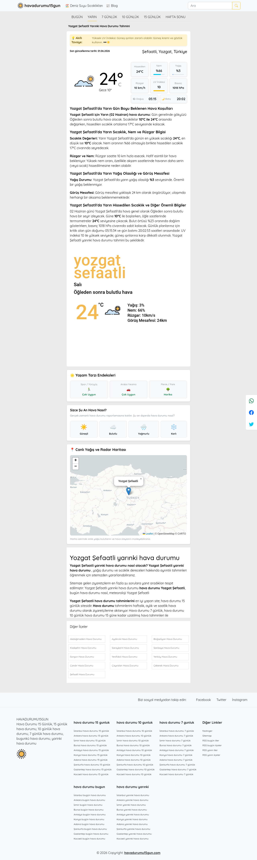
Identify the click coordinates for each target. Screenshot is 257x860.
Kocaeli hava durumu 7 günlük (176, 774)
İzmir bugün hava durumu (88, 804)
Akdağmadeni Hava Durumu (86, 638)
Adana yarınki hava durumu (132, 824)
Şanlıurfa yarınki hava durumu (133, 828)
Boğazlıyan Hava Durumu (168, 638)
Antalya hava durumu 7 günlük (177, 750)
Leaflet (148, 533)
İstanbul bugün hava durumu (90, 795)
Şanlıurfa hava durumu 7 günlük (177, 764)
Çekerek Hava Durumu (166, 665)
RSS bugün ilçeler (212, 745)
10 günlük (130, 17)
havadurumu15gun (38, 6)
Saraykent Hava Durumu (125, 647)
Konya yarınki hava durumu (132, 819)
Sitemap (207, 735)
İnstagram (239, 700)
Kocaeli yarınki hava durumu (133, 838)
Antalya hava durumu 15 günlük (91, 750)
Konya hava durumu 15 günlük (90, 754)
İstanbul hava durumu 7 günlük (177, 730)
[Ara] (210, 5)
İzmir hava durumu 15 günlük (90, 740)
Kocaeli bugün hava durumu (89, 838)
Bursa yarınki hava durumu (132, 809)
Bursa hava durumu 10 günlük (133, 745)
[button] (128, 491)
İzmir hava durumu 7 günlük (175, 740)
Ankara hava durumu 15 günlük (91, 735)
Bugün (77, 17)
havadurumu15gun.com (142, 853)
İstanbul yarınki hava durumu (133, 795)
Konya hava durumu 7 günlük (176, 754)
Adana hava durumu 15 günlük (91, 759)
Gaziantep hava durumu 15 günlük (93, 769)
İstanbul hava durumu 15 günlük (91, 730)
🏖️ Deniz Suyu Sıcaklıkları (84, 6)
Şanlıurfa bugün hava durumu (90, 828)
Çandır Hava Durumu (81, 665)
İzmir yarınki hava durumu (131, 804)
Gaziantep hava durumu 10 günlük (136, 769)
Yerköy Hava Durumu (165, 656)
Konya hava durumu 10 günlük (134, 754)
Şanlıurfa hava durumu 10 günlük (135, 764)
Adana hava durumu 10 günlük (134, 759)
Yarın (92, 17)
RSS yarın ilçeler (211, 754)
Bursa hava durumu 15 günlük (90, 745)
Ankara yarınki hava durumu (132, 800)
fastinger (207, 730)
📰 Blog (112, 6)
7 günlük (109, 17)
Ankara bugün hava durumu (89, 800)
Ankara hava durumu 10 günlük (134, 735)
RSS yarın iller (210, 750)
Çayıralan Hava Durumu (125, 665)
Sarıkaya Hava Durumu (166, 647)
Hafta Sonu (176, 17)
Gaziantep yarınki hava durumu (134, 833)
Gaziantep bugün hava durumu (91, 833)
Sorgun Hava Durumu (82, 656)
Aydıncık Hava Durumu (124, 638)
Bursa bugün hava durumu (88, 809)
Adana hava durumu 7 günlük (176, 759)
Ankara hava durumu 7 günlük (176, 735)
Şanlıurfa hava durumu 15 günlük (92, 764)
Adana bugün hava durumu (89, 824)
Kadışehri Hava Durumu (83, 647)
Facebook (204, 700)
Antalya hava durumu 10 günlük (134, 750)
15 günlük (152, 17)
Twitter (221, 700)
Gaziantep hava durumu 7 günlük (178, 769)
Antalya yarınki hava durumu (133, 814)
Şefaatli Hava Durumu (82, 674)
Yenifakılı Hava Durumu (124, 656)
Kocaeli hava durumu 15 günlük (91, 774)
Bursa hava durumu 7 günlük (176, 745)
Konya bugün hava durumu (89, 819)
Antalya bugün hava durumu (90, 814)
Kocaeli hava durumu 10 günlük (134, 774)
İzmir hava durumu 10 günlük (133, 740)
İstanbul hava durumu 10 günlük (134, 730)
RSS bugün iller (210, 740)
